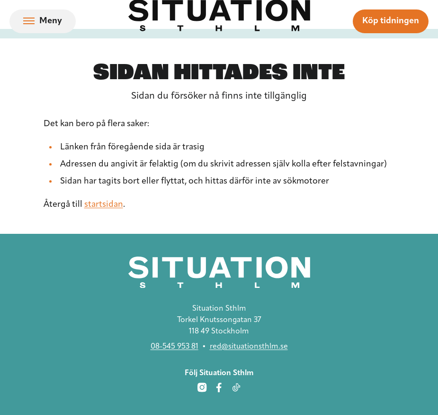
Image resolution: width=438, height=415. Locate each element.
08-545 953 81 (174, 346)
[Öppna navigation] (42, 21)
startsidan (103, 204)
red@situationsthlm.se (249, 346)
